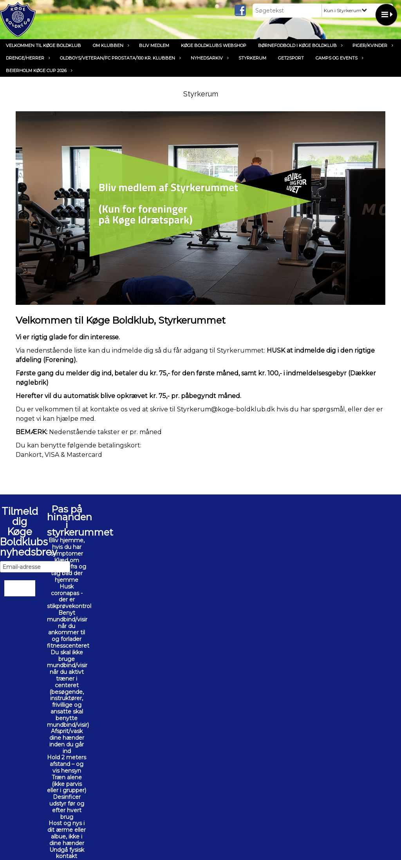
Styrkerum (252, 58)
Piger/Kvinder (371, 45)
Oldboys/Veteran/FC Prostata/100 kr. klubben (119, 58)
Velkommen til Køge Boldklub (43, 45)
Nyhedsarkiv (209, 58)
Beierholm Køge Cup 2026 (38, 70)
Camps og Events (338, 58)
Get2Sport (291, 58)
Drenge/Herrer (27, 58)
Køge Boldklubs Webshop (213, 45)
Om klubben (110, 45)
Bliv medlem (154, 45)
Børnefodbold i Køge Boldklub (299, 45)
